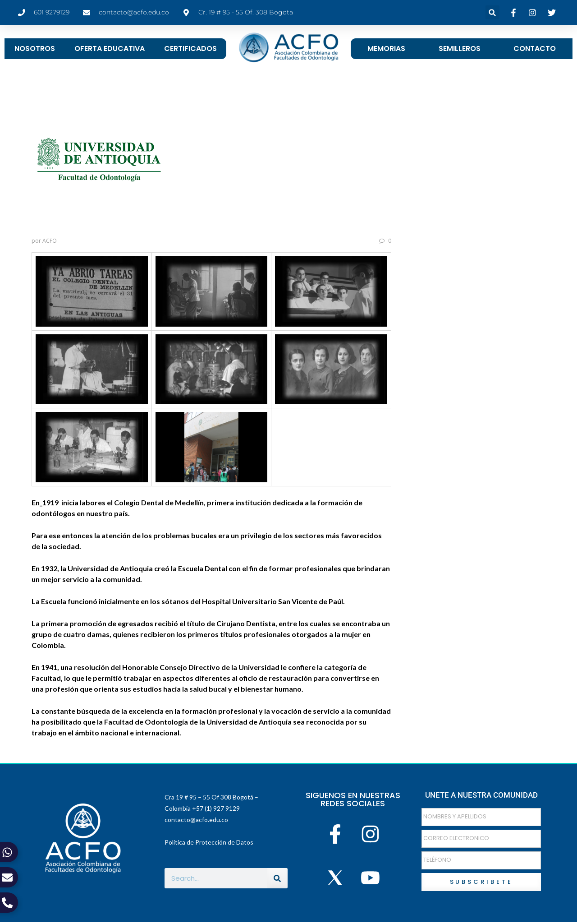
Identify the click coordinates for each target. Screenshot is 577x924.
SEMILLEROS (460, 48)
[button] (492, 12)
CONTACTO (534, 48)
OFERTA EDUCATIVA (109, 48)
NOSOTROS (34, 48)
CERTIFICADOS (190, 48)
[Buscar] (277, 878)
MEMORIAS (386, 48)
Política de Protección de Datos (209, 842)
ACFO (49, 241)
